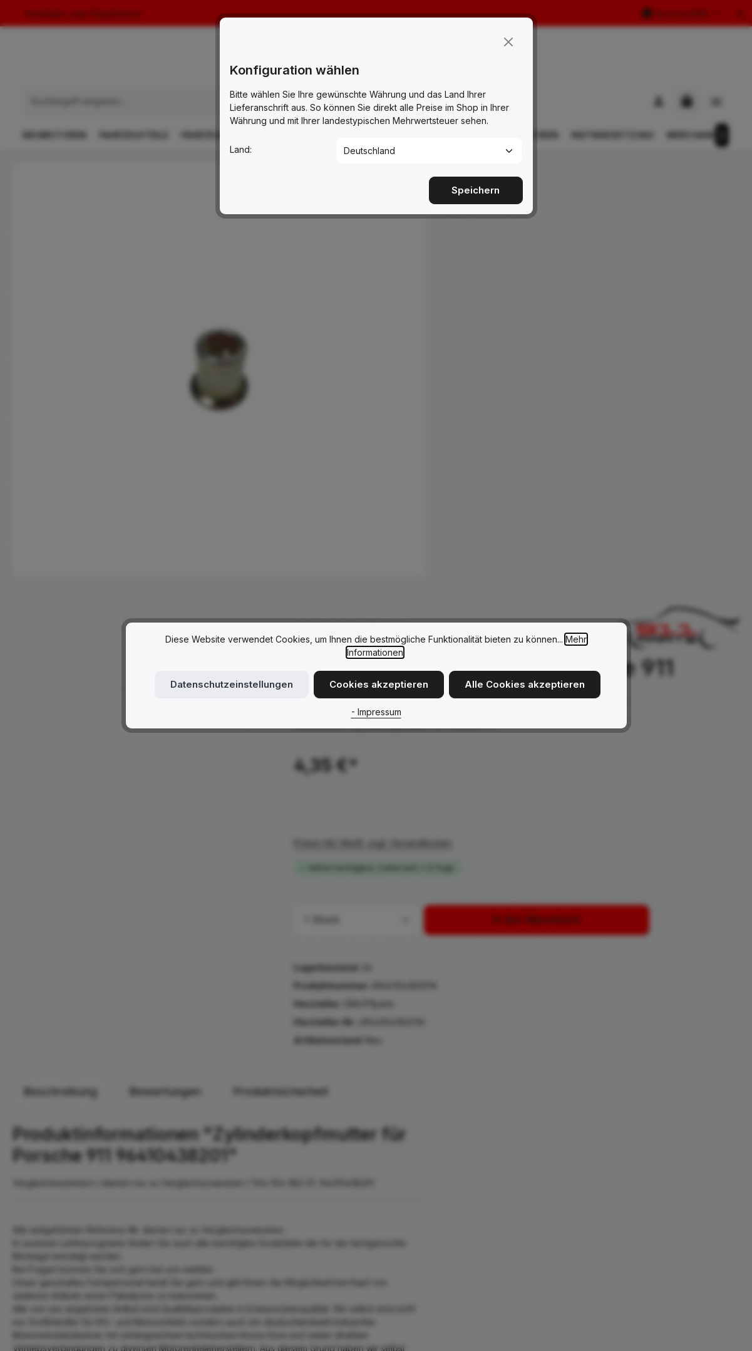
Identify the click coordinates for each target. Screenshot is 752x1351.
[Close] (508, 35)
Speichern (476, 184)
